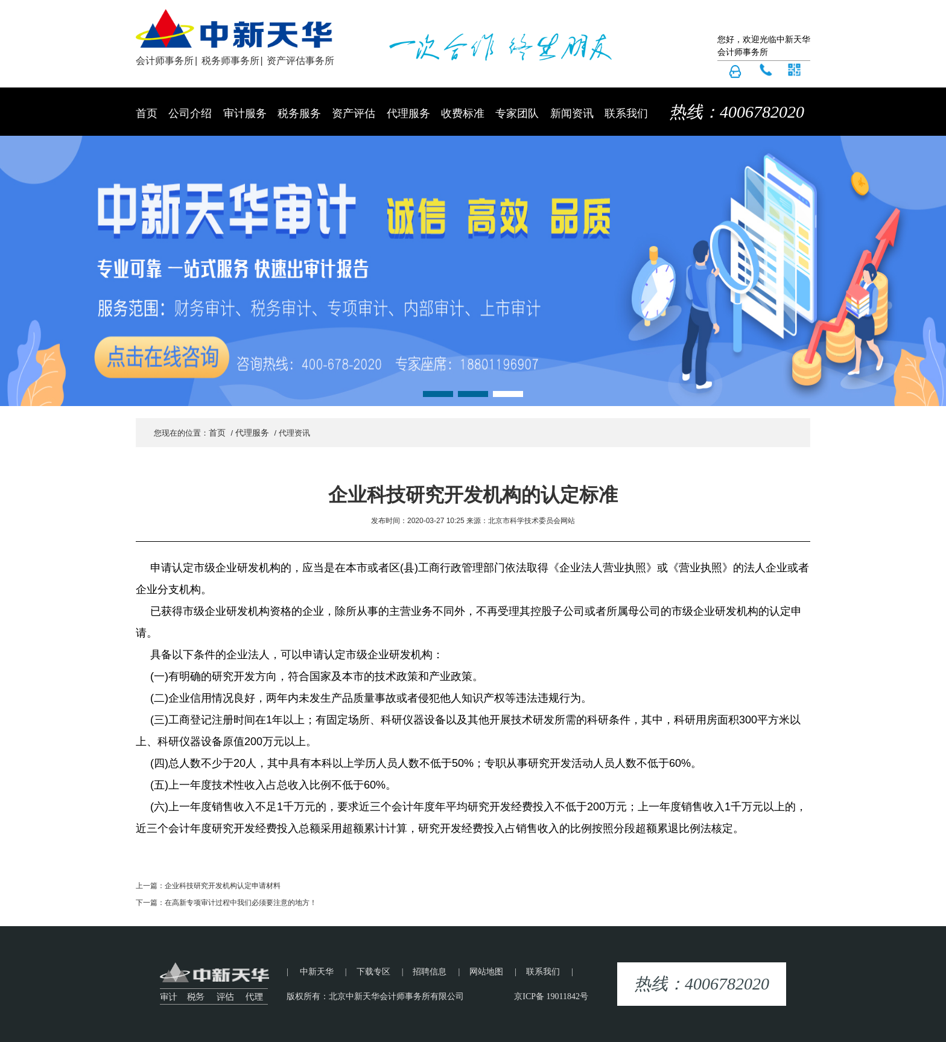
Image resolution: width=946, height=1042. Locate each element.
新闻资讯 (572, 113)
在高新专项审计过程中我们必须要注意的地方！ (241, 902)
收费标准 (462, 113)
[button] (438, 394)
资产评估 (353, 113)
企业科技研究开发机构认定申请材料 (223, 886)
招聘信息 (429, 971)
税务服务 (299, 113)
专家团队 (517, 113)
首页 (146, 113)
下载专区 (373, 971)
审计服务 (245, 113)
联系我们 (626, 113)
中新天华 (317, 971)
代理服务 (408, 113)
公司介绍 (190, 113)
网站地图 (486, 971)
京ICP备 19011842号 (551, 996)
